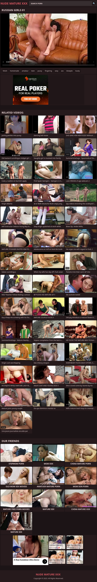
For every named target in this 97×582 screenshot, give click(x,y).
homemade (14, 71)
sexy (56, 71)
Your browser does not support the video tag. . (48, 41)
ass (62, 71)
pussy (40, 71)
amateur (25, 71)
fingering (48, 71)
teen (33, 71)
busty (77, 71)
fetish (5, 71)
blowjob (69, 71)
